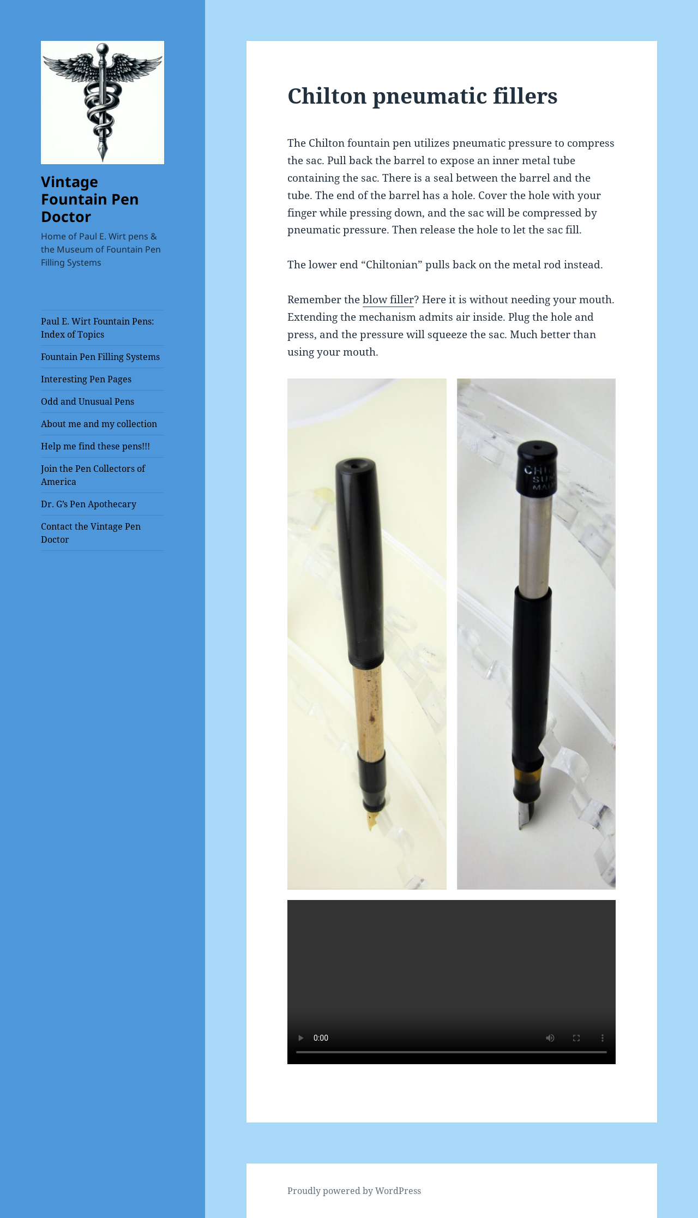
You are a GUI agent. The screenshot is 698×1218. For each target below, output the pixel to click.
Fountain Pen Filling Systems (100, 357)
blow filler (388, 299)
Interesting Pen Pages (86, 379)
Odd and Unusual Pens (87, 401)
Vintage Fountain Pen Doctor (90, 198)
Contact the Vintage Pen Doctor (91, 532)
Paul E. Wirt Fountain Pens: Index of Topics (97, 327)
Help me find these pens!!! (95, 446)
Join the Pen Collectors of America (93, 475)
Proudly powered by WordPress (354, 1191)
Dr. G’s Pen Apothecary (88, 504)
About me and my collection (99, 424)
